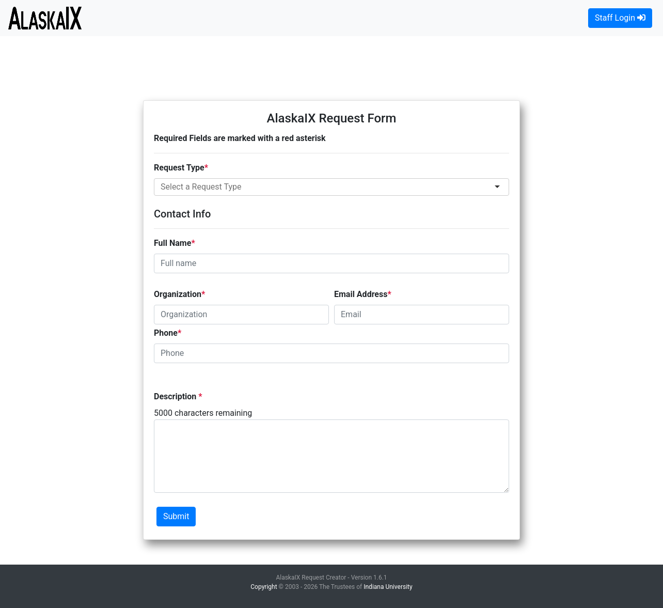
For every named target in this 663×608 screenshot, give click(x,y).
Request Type (179, 168)
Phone (166, 333)
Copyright (263, 586)
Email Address (360, 294)
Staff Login (620, 18)
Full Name (172, 243)
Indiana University (388, 586)
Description (176, 396)
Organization (177, 294)
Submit (176, 516)
